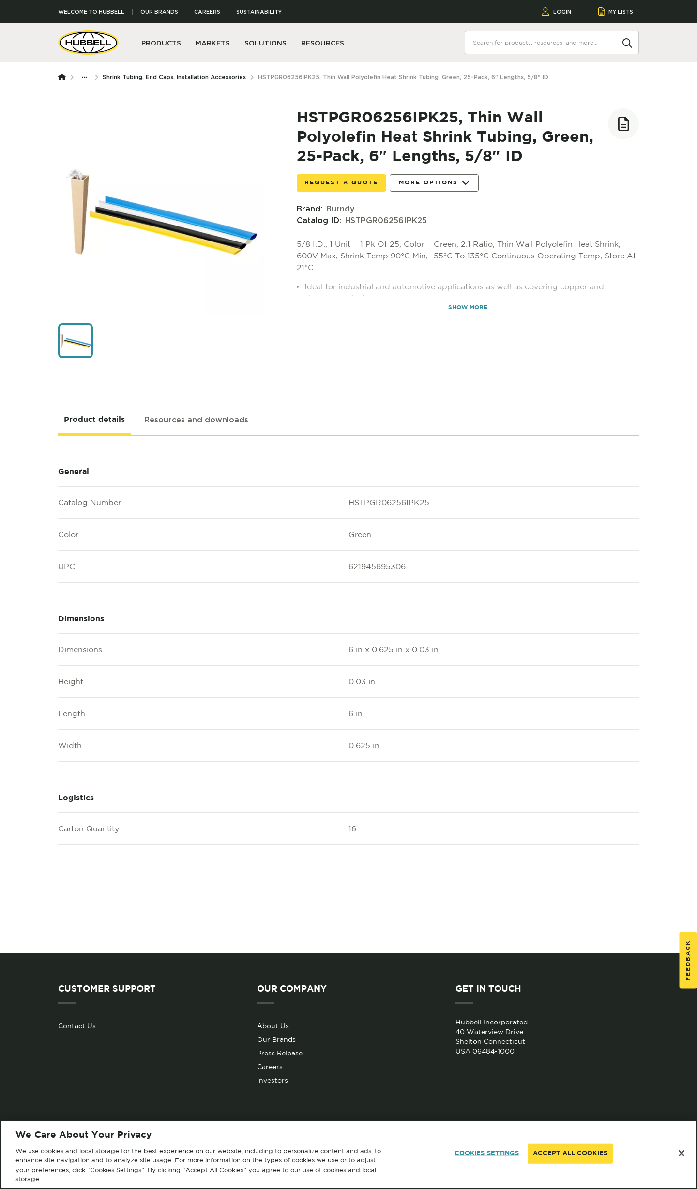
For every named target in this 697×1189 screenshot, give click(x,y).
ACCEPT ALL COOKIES (570, 1153)
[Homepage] (64, 77)
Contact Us (77, 1026)
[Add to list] (623, 123)
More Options (434, 183)
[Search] (627, 42)
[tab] (94, 420)
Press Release (280, 1053)
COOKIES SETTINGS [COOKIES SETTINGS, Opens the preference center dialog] (487, 1153)
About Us (273, 1026)
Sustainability (259, 12)
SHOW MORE (467, 307)
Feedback (688, 959)
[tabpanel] (348, 694)
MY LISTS (616, 11)
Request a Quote (341, 182)
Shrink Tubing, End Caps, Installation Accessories (174, 77)
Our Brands (159, 12)
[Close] (681, 1153)
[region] (348, 1154)
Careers (207, 12)
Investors (272, 1080)
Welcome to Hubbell (91, 12)
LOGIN (556, 11)
